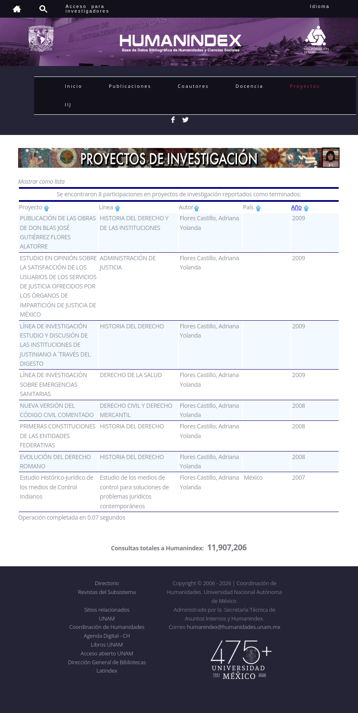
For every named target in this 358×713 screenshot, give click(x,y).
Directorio (107, 583)
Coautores (193, 86)
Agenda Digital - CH (107, 635)
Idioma (330, 6)
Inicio (73, 86)
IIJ (68, 104)
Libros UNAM (107, 644)
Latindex (107, 670)
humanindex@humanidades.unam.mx (233, 627)
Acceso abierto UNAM (107, 653)
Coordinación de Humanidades (107, 627)
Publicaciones (130, 86)
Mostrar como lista (41, 181)
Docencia (249, 86)
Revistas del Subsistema (107, 592)
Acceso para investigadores (88, 8)
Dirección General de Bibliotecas (106, 662)
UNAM (107, 618)
